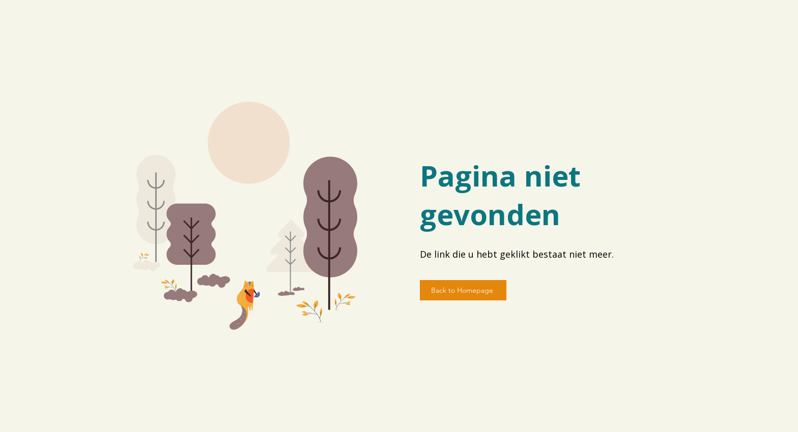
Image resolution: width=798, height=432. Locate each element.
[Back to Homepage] (463, 290)
